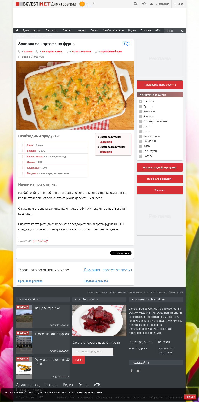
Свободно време (113, 30)
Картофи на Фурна (111, 51)
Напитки (149, 101)
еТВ (97, 384)
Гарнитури (150, 151)
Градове (145, 30)
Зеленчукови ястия (155, 121)
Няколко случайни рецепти (159, 167)
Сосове (28, 51)
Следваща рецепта (96, 281)
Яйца (30, 145)
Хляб (147, 146)
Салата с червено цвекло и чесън (96, 342)
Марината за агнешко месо (43, 269)
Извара (31, 162)
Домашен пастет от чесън (108, 269)
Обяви (83, 384)
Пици (147, 131)
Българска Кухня (52, 51)
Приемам (190, 397)
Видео (68, 384)
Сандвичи (150, 141)
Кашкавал (33, 167)
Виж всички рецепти (159, 178)
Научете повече (92, 392)
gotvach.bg (40, 241)
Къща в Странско (47, 308)
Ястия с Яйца (152, 136)
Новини (81, 30)
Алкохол (149, 116)
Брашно (32, 150)
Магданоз (33, 173)
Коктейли (149, 111)
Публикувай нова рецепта (160, 84)
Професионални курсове (52, 334)
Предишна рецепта (30, 281)
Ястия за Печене (81, 51)
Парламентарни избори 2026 (34, 36)
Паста (147, 126)
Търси (78, 359)
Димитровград (28, 384)
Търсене (160, 190)
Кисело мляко (35, 156)
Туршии (148, 106)
